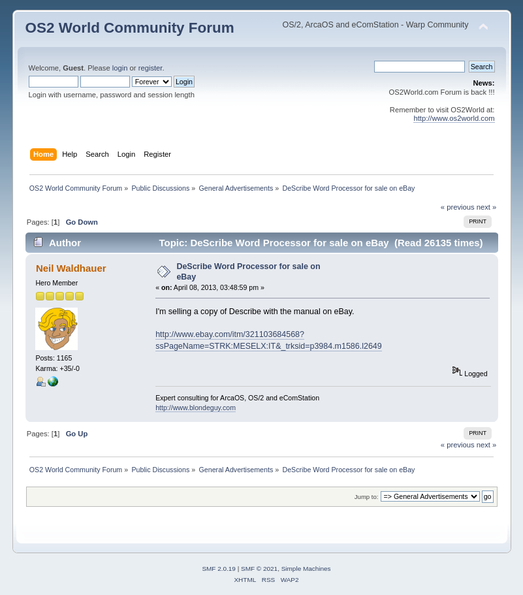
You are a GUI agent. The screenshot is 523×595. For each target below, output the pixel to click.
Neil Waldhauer (71, 268)
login (120, 68)
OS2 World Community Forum (129, 28)
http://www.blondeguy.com (195, 407)
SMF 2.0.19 (219, 568)
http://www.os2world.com (453, 118)
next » (487, 207)
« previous (458, 207)
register (150, 68)
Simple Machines (306, 568)
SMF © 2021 (259, 568)
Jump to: (367, 496)
